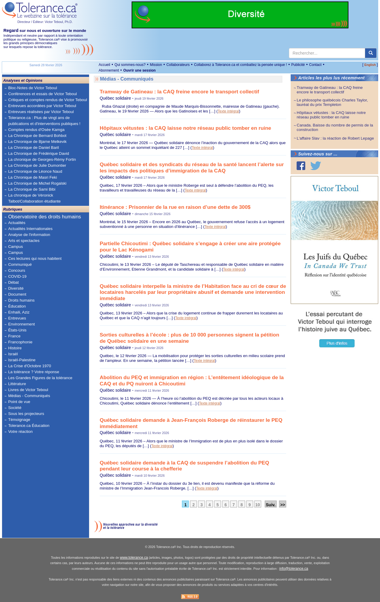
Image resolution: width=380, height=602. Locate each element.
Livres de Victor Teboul (28, 390)
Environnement (21, 324)
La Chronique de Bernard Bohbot (37, 135)
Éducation (17, 306)
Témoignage (19, 419)
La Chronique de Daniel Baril (33, 147)
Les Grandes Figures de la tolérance (40, 378)
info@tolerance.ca (293, 569)
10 (257, 504)
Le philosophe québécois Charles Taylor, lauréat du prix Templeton (332, 102)
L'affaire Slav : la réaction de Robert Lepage (335, 138)
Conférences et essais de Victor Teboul (42, 94)
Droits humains (21, 300)
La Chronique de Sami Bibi (31, 189)
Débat (13, 282)
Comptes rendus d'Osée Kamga (36, 129)
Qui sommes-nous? (130, 65)
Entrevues (17, 318)
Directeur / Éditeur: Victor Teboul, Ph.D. (45, 22)
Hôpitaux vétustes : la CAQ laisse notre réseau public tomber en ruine (185, 128)
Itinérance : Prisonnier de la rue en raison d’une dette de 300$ (175, 207)
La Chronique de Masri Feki (32, 177)
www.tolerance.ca (134, 557)
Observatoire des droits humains (44, 217)
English (370, 65)
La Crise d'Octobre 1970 (29, 366)
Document (17, 294)
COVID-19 (17, 276)
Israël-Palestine (21, 360)
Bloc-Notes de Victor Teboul (32, 88)
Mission (156, 65)
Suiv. (270, 504)
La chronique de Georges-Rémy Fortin (42, 159)
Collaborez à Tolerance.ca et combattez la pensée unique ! (240, 65)
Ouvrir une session (139, 70)
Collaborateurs (178, 65)
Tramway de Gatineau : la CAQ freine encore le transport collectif (179, 92)
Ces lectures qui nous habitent (34, 258)
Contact (315, 65)
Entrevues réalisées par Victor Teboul (41, 111)
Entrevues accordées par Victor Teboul (42, 106)
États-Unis (17, 330)
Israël (13, 354)
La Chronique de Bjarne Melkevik (37, 141)
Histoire (14, 348)
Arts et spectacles (23, 240)
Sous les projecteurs (26, 413)
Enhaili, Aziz (18, 312)
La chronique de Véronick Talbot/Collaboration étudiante (34, 198)
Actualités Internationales (30, 228)
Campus (15, 246)
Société (14, 407)
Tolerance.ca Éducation (28, 425)
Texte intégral (228, 111)
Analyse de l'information (29, 234)
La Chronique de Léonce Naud (35, 171)
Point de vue (19, 401)
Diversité (16, 288)
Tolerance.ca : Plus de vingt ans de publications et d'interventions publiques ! (44, 120)
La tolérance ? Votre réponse (33, 372)
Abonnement (109, 70)
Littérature (17, 384)
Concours (16, 270)
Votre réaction (20, 431)
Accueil (104, 65)
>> (282, 504)
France (14, 336)
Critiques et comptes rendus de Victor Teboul (47, 100)
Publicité (298, 65)
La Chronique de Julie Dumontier (37, 165)
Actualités (16, 222)
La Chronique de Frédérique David (38, 153)
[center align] (371, 53)
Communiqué (20, 264)
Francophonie (20, 342)
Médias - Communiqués (29, 395)
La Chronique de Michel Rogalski (37, 183)
